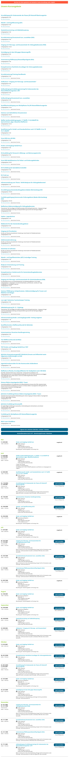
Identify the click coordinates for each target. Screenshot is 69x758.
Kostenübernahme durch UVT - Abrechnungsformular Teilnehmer (34, 433)
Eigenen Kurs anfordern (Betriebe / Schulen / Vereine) (34, 429)
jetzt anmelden (59, 484)
